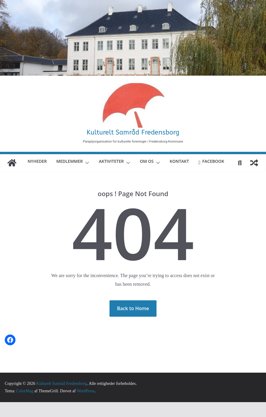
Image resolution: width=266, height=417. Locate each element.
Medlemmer (85, 161)
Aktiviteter (130, 161)
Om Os (168, 161)
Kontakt (201, 161)
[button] (102, 161)
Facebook (128, 176)
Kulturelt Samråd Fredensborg (133, 132)
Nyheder (50, 161)
